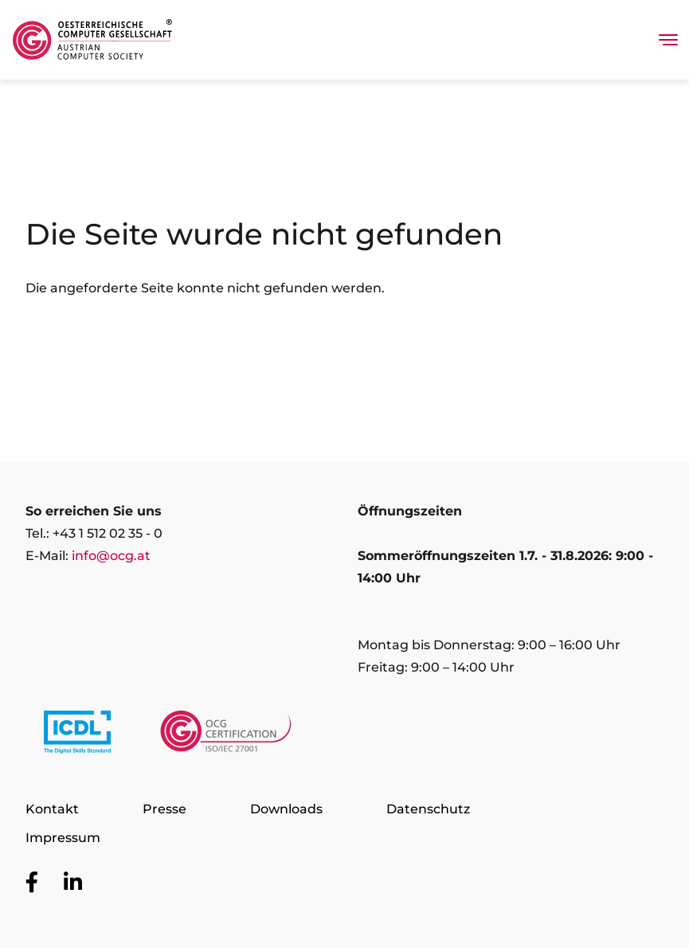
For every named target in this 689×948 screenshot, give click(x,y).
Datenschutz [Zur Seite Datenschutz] (428, 809)
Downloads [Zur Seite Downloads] (286, 809)
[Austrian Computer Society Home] (92, 40)
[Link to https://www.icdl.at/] (77, 735)
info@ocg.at (111, 555)
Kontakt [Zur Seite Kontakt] (52, 809)
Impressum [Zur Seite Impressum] (62, 837)
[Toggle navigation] (668, 39)
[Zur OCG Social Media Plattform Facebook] (31, 882)
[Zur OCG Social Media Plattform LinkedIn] (73, 882)
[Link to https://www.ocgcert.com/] (226, 735)
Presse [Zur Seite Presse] (164, 809)
